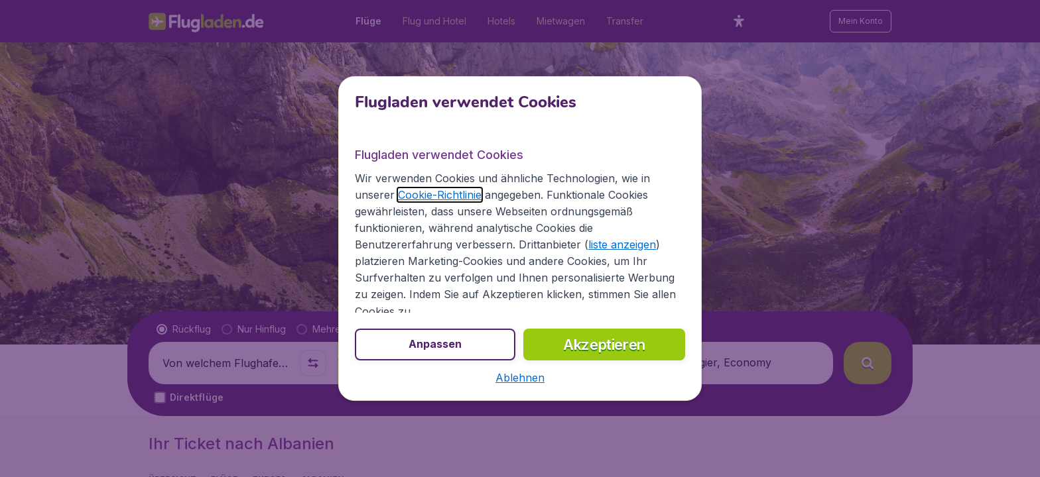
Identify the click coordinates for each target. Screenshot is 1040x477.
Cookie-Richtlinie (440, 194)
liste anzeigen (622, 244)
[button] (520, 377)
